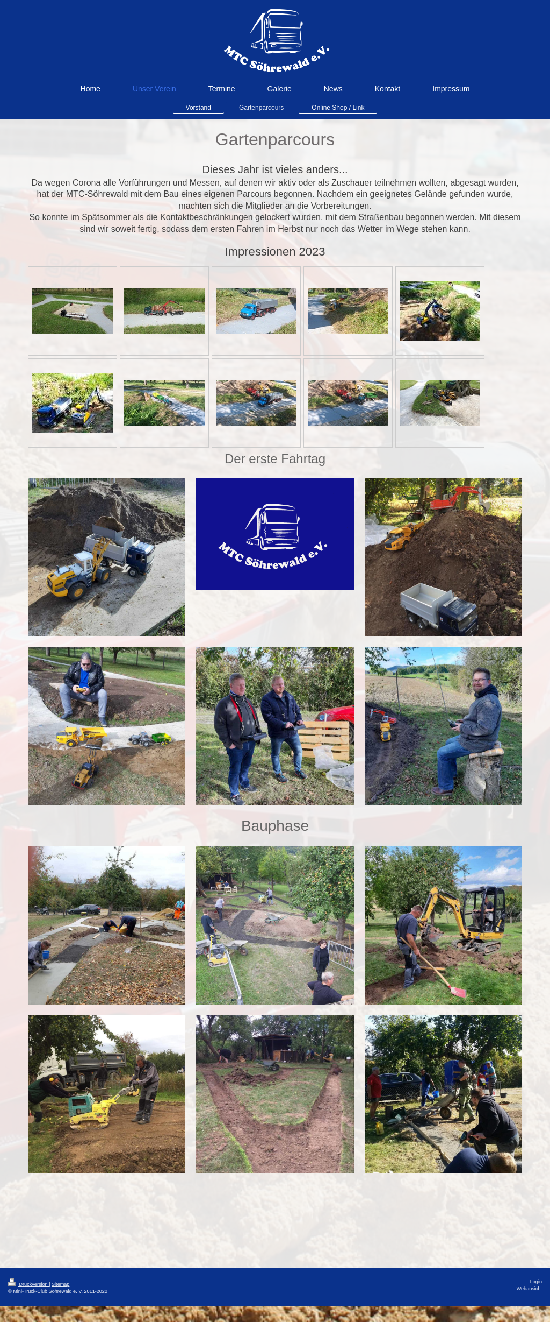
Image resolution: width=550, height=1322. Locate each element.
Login (536, 1281)
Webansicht (529, 1288)
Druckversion (28, 1284)
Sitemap (60, 1284)
